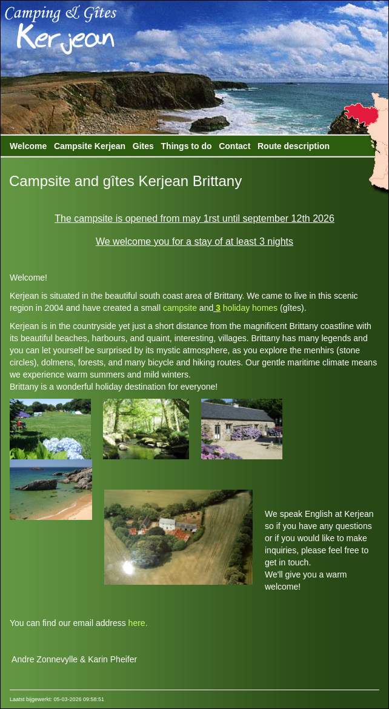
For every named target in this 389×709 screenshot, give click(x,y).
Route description (294, 146)
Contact (234, 146)
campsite (180, 308)
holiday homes (249, 308)
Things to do (186, 146)
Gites (143, 146)
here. (138, 623)
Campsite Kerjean (89, 146)
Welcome (28, 146)
